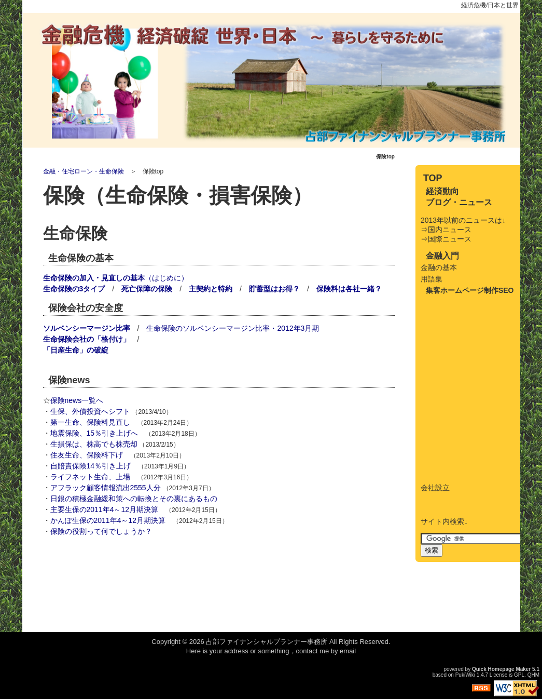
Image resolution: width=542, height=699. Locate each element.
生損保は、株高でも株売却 (93, 444)
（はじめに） (115, 278)
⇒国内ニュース (446, 229)
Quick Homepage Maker (501, 669)
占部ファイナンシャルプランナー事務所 (266, 642)
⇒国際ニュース (446, 239)
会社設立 (435, 487)
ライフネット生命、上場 (90, 477)
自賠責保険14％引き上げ (90, 466)
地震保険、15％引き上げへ (94, 433)
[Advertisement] (164, 578)
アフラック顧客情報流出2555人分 (105, 487)
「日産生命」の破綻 (75, 350)
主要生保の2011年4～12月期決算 (104, 509)
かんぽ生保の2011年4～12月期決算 (108, 520)
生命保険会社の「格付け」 (86, 339)
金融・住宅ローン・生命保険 (83, 171)
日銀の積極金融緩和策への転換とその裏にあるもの (133, 498)
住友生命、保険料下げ (86, 455)
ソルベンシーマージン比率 (86, 328)
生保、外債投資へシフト (90, 411)
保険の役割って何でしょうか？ (101, 531)
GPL (519, 675)
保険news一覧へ (77, 400)
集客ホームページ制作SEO (470, 290)
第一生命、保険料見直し (90, 422)
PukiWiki (465, 675)
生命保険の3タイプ (74, 289)
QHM (533, 675)
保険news (69, 380)
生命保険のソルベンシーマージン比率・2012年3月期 (232, 328)
